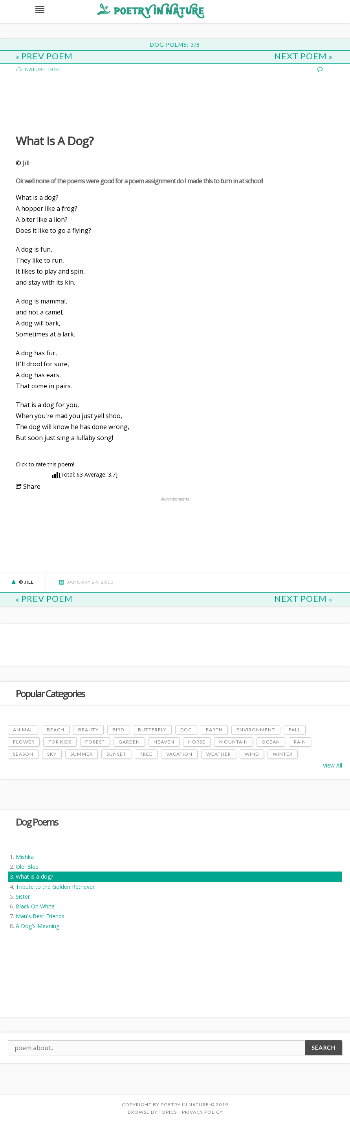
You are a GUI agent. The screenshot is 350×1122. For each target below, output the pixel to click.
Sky (52, 754)
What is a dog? (34, 876)
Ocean (271, 742)
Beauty (88, 730)
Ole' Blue (27, 866)
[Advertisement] (78, 102)
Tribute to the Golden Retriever (55, 886)
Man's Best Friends (40, 916)
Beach (55, 730)
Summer (81, 754)
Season (23, 754)
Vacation (179, 754)
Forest (95, 742)
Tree (146, 754)
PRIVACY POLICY (202, 1112)
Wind (252, 754)
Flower (24, 742)
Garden (129, 742)
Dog (54, 69)
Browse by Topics (152, 1112)
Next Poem (303, 56)
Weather (218, 754)
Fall (295, 730)
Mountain (233, 742)
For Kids (59, 742)
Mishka (25, 857)
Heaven (164, 742)
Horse (196, 742)
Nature (35, 69)
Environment (255, 730)
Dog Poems (37, 821)
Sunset (116, 754)
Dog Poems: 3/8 (175, 44)
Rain (300, 742)
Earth (214, 730)
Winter (283, 754)
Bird (118, 730)
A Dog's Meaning (37, 926)
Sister (23, 896)
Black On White (35, 906)
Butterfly (152, 730)
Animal (23, 730)
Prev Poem (44, 56)
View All (332, 765)
